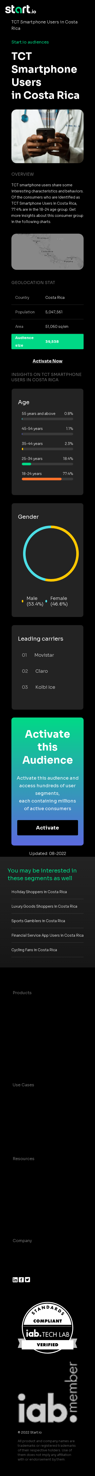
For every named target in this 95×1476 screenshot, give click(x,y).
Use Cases (23, 1085)
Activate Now (48, 361)
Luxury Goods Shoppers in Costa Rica (44, 906)
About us (22, 1251)
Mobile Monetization (34, 1138)
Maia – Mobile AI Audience (40, 1003)
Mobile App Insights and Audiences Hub (37, 1114)
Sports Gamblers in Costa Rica (38, 921)
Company (22, 1240)
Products (22, 992)
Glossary (22, 1189)
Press (18, 1271)
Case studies (26, 1169)
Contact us (24, 1209)
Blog (17, 1179)
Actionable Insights (33, 1064)
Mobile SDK (25, 1054)
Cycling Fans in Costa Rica (34, 950)
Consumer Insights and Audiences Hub (36, 1098)
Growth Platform (30, 1043)
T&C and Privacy (29, 1199)
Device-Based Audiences (39, 1013)
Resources (23, 1158)
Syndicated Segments (35, 1033)
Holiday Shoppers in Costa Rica (39, 892)
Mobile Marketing (31, 1127)
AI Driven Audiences (33, 1023)
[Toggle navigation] (86, 9)
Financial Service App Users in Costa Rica (47, 935)
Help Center (25, 1219)
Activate (47, 828)
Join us (20, 1261)
